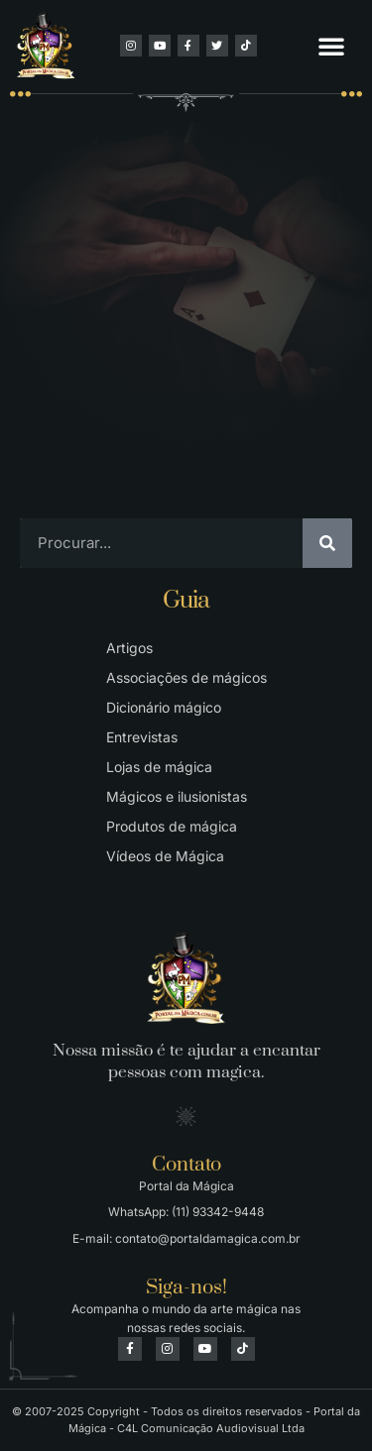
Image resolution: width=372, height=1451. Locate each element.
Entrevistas (142, 736)
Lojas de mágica (159, 766)
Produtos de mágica (171, 826)
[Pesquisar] (327, 543)
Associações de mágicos (186, 677)
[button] (331, 45)
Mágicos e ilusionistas (176, 796)
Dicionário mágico (163, 707)
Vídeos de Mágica (165, 855)
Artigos (129, 647)
